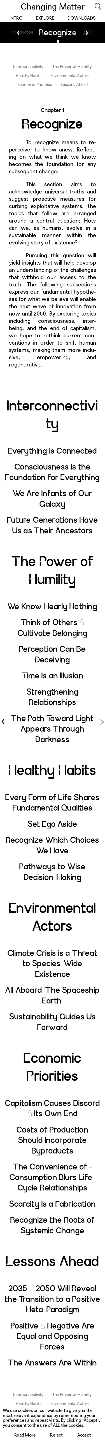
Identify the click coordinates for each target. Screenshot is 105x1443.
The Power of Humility (72, 67)
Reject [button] (56, 1435)
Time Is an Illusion (52, 676)
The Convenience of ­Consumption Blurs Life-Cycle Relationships (53, 1177)
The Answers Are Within (52, 1363)
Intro (16, 18)
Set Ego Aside (53, 824)
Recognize (52, 33)
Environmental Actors (69, 76)
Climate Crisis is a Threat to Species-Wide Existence (52, 964)
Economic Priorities (34, 85)
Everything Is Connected (52, 451)
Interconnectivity (28, 67)
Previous (18, 32)
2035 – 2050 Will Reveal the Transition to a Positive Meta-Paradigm (52, 1299)
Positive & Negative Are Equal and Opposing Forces (53, 1336)
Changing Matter (53, 7)
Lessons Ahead (74, 85)
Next (87, 32)
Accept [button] (84, 1435)
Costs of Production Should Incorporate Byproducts (52, 1140)
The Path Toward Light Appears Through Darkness (52, 729)
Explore (45, 18)
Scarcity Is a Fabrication (52, 1204)
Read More (25, 1435)
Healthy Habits (28, 76)
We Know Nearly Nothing (52, 607)
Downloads (81, 18)
